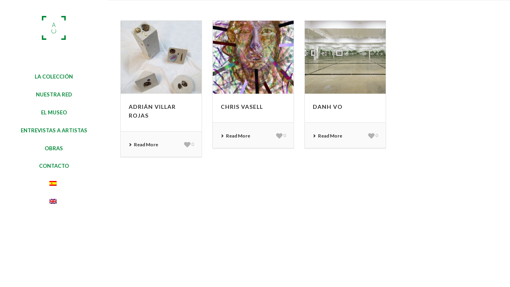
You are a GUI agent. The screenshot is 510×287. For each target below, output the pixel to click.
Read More (143, 144)
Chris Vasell (242, 106)
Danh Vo (328, 106)
